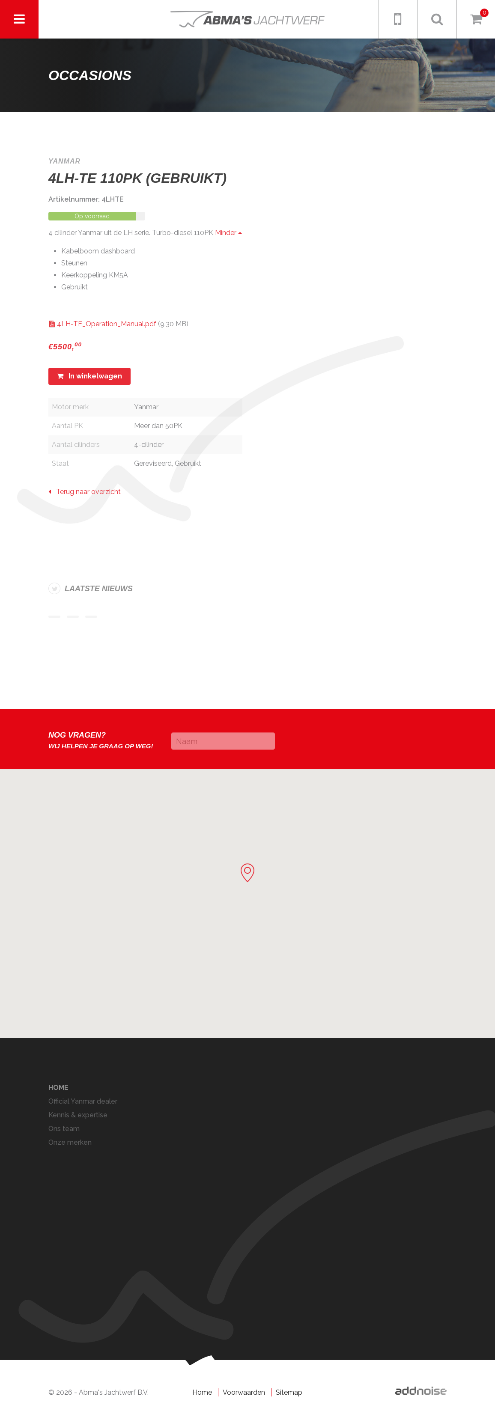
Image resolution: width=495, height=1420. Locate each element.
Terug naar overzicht (84, 492)
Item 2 (73, 617)
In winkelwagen (89, 376)
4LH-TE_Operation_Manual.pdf (106, 324)
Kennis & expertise (77, 1115)
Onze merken (70, 1142)
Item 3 (91, 617)
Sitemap (289, 1392)
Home (58, 1088)
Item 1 (54, 617)
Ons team (64, 1129)
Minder (228, 233)
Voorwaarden (244, 1392)
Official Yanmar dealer (82, 1101)
